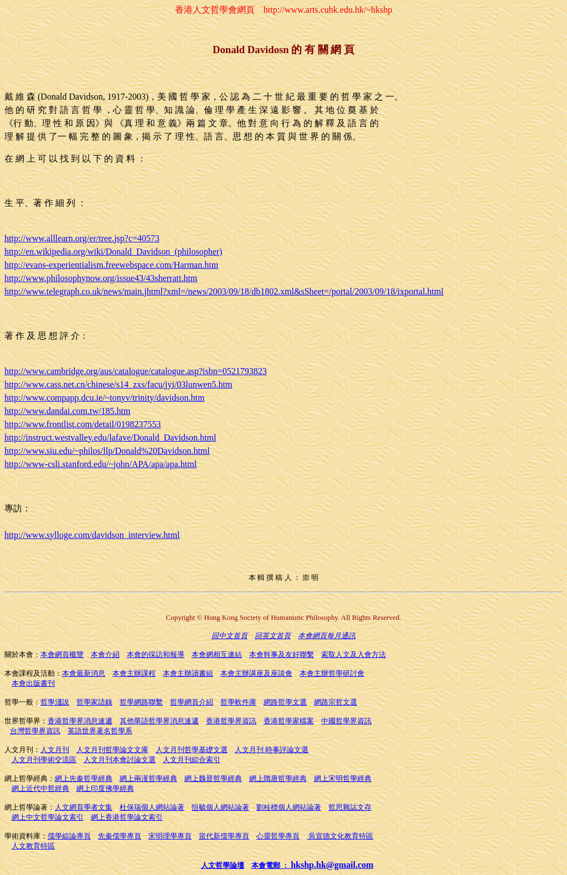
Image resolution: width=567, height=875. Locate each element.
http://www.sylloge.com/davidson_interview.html (92, 535)
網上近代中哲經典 (40, 788)
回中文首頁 (230, 635)
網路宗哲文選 (335, 702)
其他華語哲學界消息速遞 (159, 721)
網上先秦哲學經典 (83, 778)
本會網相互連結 (217, 654)
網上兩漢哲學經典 (148, 778)
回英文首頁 (273, 635)
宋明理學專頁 (170, 836)
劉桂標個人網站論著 (288, 807)
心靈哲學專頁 (278, 836)
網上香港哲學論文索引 (127, 817)
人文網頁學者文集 (83, 807)
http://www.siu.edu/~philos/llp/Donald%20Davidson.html (107, 450)
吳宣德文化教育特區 (340, 836)
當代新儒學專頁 (224, 836)
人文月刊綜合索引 (191, 759)
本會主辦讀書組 (188, 673)
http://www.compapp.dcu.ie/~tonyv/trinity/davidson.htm (104, 397)
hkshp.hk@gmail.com (332, 864)
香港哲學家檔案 (289, 721)
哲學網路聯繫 (141, 702)
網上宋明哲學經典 (343, 778)
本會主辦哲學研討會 (332, 673)
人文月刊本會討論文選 (120, 759)
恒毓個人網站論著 (220, 807)
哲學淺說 (54, 702)
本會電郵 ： (271, 865)
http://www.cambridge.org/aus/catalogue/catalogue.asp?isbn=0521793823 (135, 371)
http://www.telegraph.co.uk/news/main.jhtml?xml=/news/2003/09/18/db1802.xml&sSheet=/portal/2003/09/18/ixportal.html (224, 291)
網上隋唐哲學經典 (278, 778)
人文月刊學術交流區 (44, 759)
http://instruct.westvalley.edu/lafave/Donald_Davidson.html (110, 437)
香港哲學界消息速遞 (80, 721)
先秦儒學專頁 (119, 836)
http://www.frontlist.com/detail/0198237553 (82, 424)
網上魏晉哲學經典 (213, 778)
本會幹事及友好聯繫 (281, 654)
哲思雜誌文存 (350, 807)
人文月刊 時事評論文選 (271, 749)
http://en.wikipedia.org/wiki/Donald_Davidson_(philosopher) (113, 251)
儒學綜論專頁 (69, 836)
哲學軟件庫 (238, 702)
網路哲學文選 (285, 702)
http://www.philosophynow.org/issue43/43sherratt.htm (100, 278)
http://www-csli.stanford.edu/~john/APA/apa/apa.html (100, 464)
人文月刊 (54, 749)
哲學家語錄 (94, 702)
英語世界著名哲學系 (100, 731)
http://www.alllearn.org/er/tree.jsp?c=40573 (81, 238)
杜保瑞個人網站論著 (152, 807)
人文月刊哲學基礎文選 (192, 749)
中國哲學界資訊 (346, 721)
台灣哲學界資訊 (35, 731)
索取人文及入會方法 (353, 654)
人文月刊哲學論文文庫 (112, 749)
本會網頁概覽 (62, 654)
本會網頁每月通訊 (326, 635)
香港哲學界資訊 (231, 721)
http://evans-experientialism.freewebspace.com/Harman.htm (111, 265)
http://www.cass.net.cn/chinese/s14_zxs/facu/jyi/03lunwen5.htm (118, 384)
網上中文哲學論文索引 (48, 817)
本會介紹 (105, 654)
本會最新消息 (83, 673)
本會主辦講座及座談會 (256, 673)
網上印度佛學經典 (105, 788)
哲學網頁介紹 (191, 702)
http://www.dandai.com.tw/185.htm (67, 411)
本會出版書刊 (33, 683)
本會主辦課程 (134, 673)
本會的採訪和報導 (155, 654)
